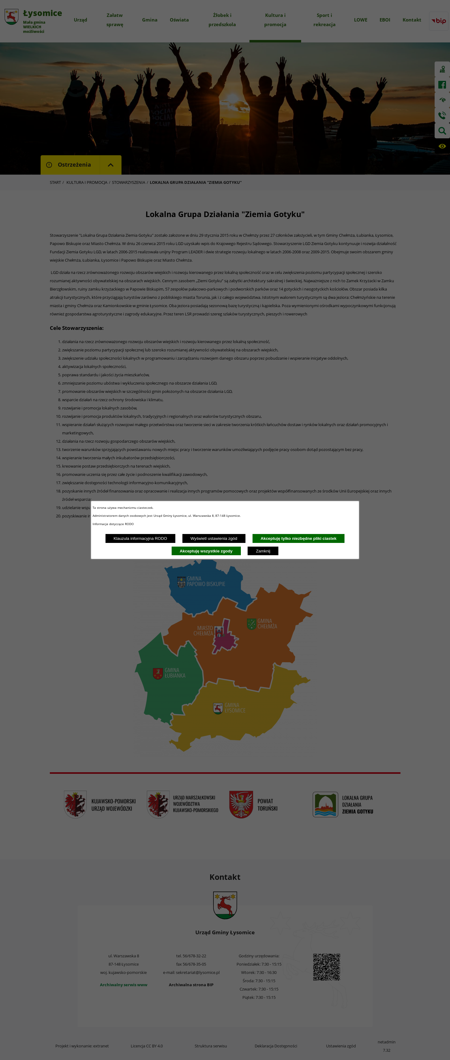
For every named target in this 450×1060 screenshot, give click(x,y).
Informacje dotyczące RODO (114, 524)
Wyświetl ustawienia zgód (213, 538)
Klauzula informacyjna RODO (140, 538)
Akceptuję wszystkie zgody (206, 551)
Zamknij (263, 551)
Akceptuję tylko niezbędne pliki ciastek (299, 538)
